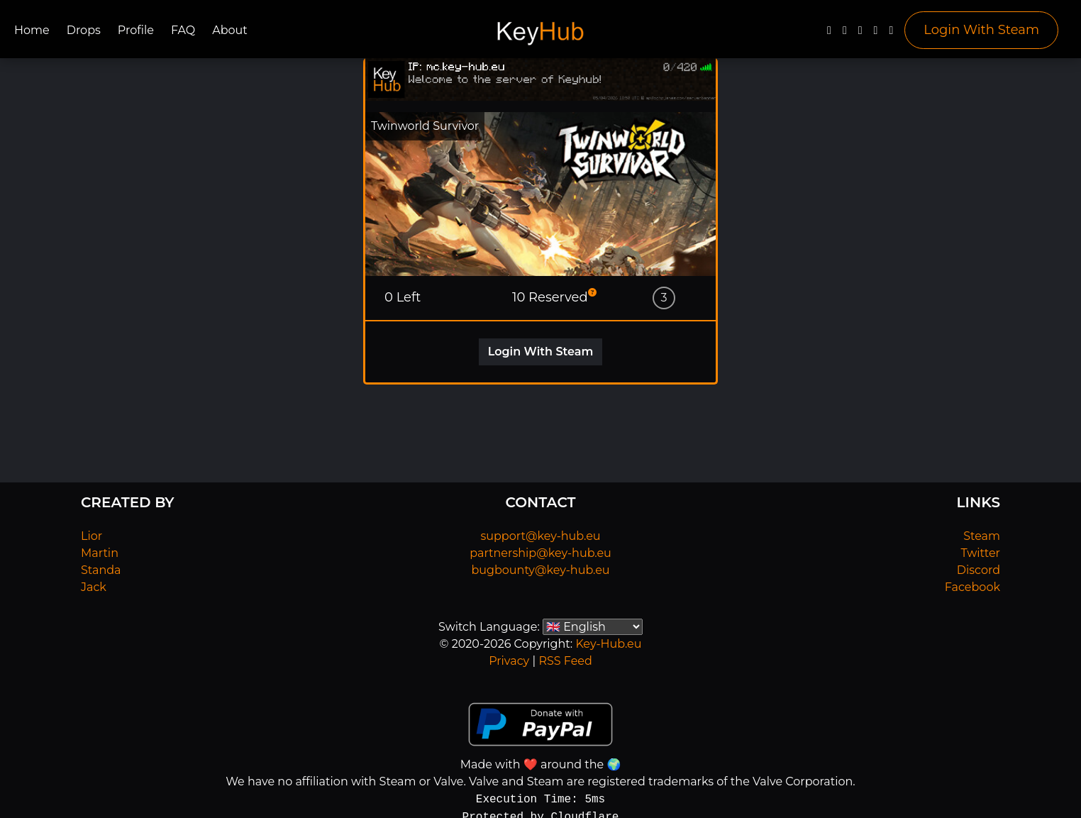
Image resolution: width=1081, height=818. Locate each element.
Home (32, 30)
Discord (978, 570)
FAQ (183, 30)
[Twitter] (845, 33)
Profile (136, 30)
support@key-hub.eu (540, 536)
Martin (99, 553)
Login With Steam (981, 30)
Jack (93, 587)
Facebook (972, 587)
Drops (84, 30)
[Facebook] (829, 33)
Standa (101, 570)
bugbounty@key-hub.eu (540, 570)
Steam (981, 536)
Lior (91, 536)
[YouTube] (860, 33)
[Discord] (876, 33)
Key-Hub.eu (608, 644)
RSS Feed (565, 661)
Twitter (980, 553)
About (230, 30)
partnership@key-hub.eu (540, 553)
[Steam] (891, 33)
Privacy (509, 661)
